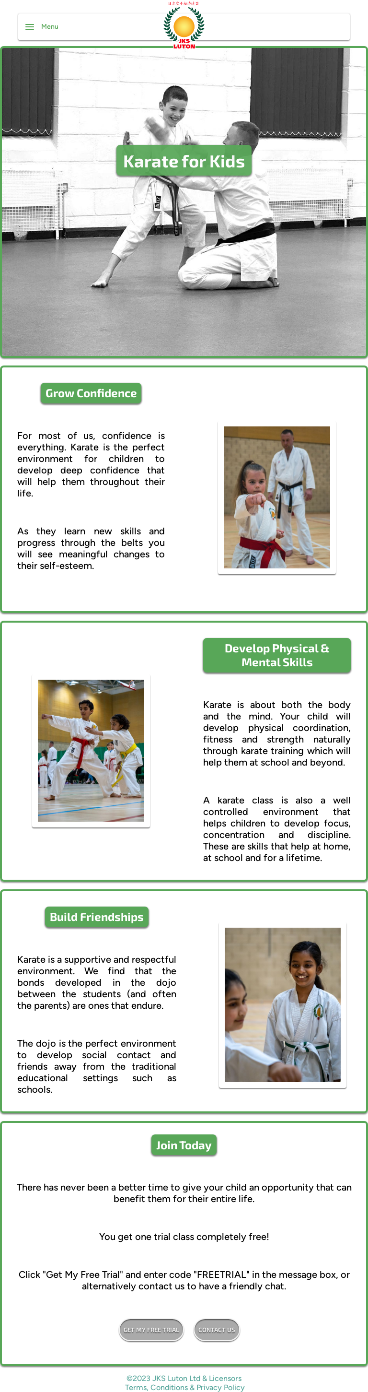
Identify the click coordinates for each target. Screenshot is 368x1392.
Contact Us (216, 1329)
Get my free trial (151, 1329)
